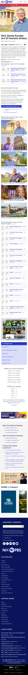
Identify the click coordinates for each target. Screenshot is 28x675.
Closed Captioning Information (9, 350)
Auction (2, 602)
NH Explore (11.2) (18, 268)
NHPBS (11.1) (19, 44)
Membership (4, 615)
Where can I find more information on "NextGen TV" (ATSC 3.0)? (15, 453)
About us (12, 669)
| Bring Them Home (13, 648)
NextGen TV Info (6, 363)
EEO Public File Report (8, 661)
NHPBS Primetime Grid (11, 428)
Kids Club (3, 613)
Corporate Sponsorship (6, 606)
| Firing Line (7, 643)
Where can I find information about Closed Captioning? (14, 464)
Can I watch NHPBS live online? (13, 450)
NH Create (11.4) (17, 272)
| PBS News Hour (11, 650)
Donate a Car (4, 608)
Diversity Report (4, 577)
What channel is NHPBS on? (7, 593)
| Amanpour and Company (10, 652)
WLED (18, 660)
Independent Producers (6, 580)
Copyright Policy (4, 575)
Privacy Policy (19, 672)
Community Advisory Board (7, 571)
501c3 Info (3, 562)
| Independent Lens (9, 641)
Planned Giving (4, 619)
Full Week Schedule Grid (8, 356)
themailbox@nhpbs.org (8, 540)
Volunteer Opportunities (6, 623)
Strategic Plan (4, 590)
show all (3, 65)
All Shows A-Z (5, 347)
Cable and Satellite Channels (14, 382)
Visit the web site (11, 106)
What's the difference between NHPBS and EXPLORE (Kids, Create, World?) (15, 460)
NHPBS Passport (4, 617)
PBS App (22, 401)
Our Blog (3, 560)
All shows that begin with (11, 112)
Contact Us (5, 353)
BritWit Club (3, 604)
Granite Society (4, 610)
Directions (6, 672)
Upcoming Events (5, 621)
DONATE (14, 5)
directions (21, 535)
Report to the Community (6, 588)
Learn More (14, 405)
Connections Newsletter (11, 432)
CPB (17, 667)
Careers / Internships (5, 567)
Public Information (5, 586)
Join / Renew (12, 672)
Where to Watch (6, 360)
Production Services (5, 584)
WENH (14, 660)
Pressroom (3, 582)
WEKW (23, 660)
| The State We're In (11, 645)
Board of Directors (5, 565)
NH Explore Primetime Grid (12, 430)
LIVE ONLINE (11, 401)
